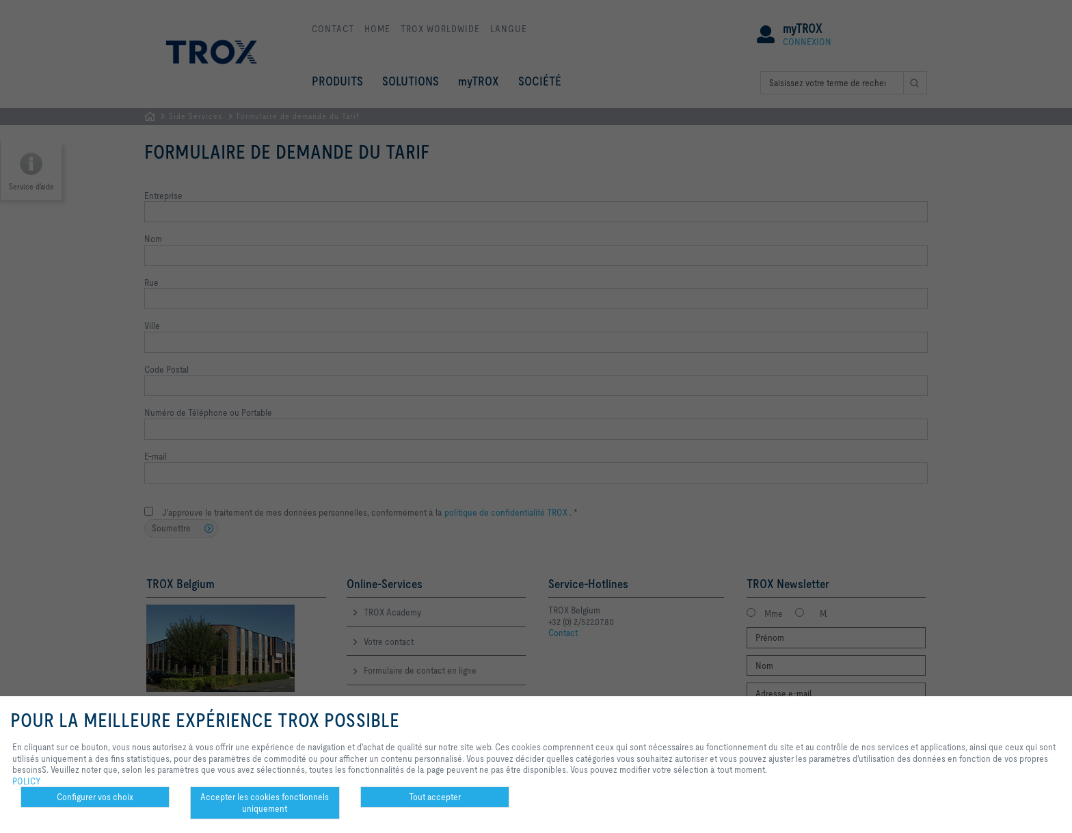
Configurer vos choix (95, 796)
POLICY (26, 781)
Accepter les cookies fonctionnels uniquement (264, 802)
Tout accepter (435, 796)
